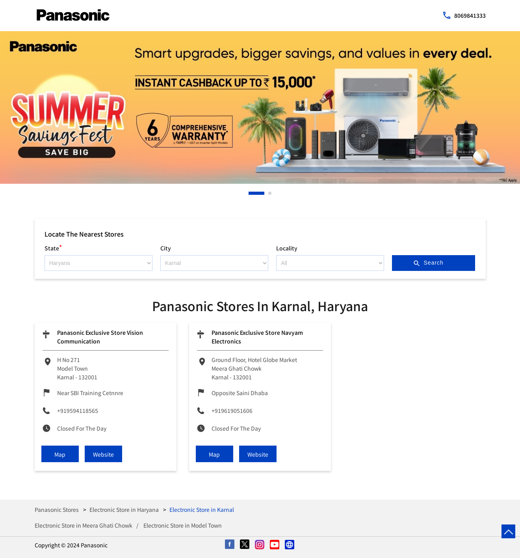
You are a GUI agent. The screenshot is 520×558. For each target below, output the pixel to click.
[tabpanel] (260, 107)
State (53, 247)
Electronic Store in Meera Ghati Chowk (83, 525)
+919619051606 (232, 410)
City (165, 248)
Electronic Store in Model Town (182, 525)
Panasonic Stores (57, 509)
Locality (286, 248)
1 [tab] (251, 193)
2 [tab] (270, 193)
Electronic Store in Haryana (124, 509)
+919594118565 (77, 410)
